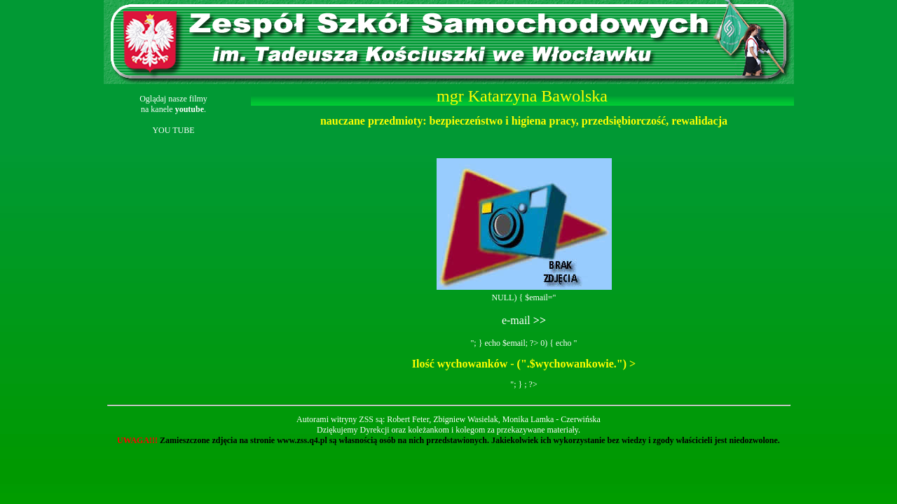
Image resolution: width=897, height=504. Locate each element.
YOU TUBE (173, 130)
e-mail (524, 320)
